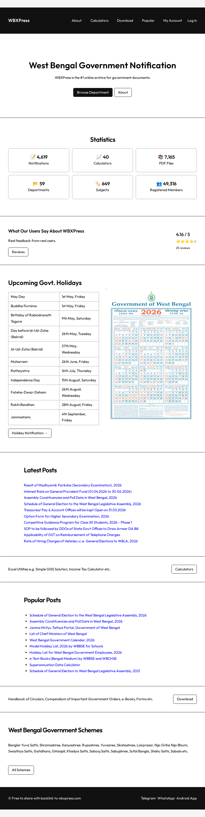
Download (185, 699)
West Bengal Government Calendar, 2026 (62, 640)
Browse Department (93, 92)
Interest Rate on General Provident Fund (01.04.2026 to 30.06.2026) (78, 491)
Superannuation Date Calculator (54, 665)
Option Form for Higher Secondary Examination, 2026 (66, 516)
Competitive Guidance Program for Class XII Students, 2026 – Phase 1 (78, 522)
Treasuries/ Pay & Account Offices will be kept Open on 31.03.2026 (75, 510)
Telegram (148, 798)
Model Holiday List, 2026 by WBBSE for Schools (66, 646)
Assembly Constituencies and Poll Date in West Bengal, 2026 (70, 497)
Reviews (18, 252)
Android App (186, 798)
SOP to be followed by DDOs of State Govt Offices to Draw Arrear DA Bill (81, 528)
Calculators (184, 569)
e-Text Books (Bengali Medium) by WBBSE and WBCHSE (73, 658)
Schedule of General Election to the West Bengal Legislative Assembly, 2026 (82, 504)
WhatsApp (166, 798)
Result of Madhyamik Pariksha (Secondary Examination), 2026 (73, 485)
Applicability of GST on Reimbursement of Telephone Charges (72, 535)
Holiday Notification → (30, 433)
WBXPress (19, 20)
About (123, 92)
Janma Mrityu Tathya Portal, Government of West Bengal (74, 627)
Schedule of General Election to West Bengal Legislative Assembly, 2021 (84, 671)
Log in (192, 20)
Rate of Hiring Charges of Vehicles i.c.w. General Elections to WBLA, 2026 (81, 541)
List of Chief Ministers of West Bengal (58, 633)
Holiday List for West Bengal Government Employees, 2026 (75, 652)
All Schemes (21, 770)
